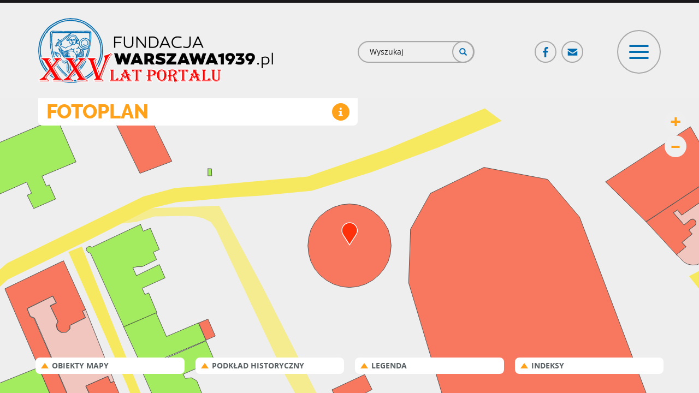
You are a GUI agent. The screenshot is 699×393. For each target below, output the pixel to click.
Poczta (572, 47)
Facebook (546, 47)
